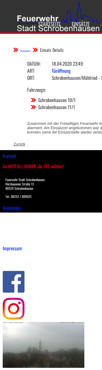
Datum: (34, 63)
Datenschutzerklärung (22, 262)
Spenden (10, 239)
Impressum (12, 256)
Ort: (31, 77)
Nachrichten (13, 233)
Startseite (46, 24)
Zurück (19, 144)
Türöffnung (61, 70)
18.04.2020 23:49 (67, 63)
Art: (31, 70)
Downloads (12, 222)
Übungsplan (13, 227)
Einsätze (77, 24)
